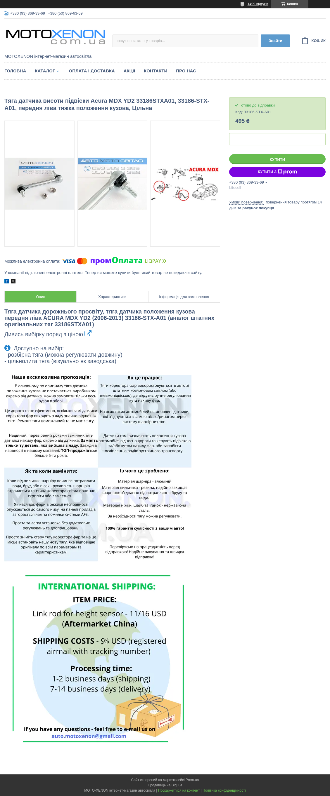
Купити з (277, 172)
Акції (129, 71)
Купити (277, 159)
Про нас (186, 71)
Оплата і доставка (92, 71)
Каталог (45, 71)
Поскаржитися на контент (179, 790)
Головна (15, 71)
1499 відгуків (258, 4)
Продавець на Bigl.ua (165, 785)
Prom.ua (192, 780)
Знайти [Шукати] (275, 41)
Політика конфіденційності (224, 790)
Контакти (155, 71)
